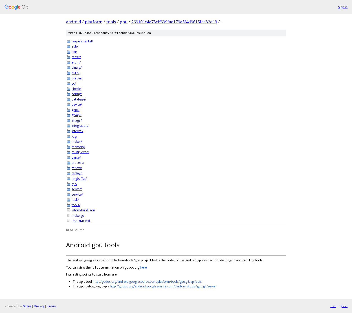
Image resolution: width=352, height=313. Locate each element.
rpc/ (74, 184)
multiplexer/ (80, 152)
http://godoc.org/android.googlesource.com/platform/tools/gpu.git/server (163, 286)
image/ (77, 120)
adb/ (75, 46)
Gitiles (27, 306)
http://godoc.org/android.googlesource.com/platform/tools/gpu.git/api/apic (147, 281)
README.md (81, 221)
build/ (75, 73)
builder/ (77, 78)
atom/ (76, 62)
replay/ (76, 173)
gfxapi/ (76, 115)
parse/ (76, 157)
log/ (74, 136)
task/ (75, 199)
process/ (78, 162)
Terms (52, 306)
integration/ (80, 125)
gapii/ (75, 110)
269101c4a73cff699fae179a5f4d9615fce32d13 (174, 21)
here (143, 267)
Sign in (343, 7)
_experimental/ (82, 41)
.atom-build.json (83, 210)
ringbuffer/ (79, 178)
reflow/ (77, 168)
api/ (74, 52)
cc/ (74, 83)
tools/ (76, 205)
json (344, 306)
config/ (77, 94)
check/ (76, 89)
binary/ (76, 67)
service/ (77, 194)
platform (93, 21)
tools (111, 21)
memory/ (78, 147)
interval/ (77, 131)
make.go (78, 215)
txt (333, 306)
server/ (77, 189)
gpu (124, 21)
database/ (79, 99)
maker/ (77, 141)
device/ (77, 104)
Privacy (39, 306)
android (73, 21)
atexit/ (76, 57)
